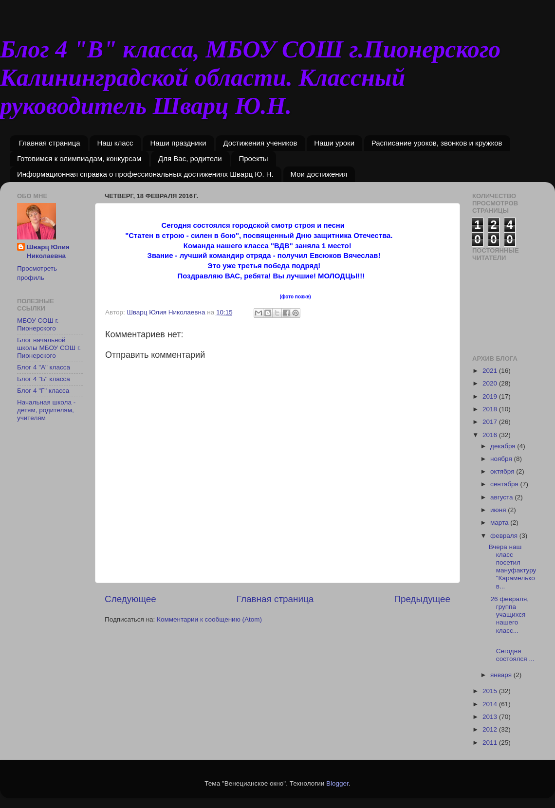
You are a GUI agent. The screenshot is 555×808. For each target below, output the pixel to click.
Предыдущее (422, 599)
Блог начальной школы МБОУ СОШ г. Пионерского (49, 347)
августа (502, 497)
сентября (505, 484)
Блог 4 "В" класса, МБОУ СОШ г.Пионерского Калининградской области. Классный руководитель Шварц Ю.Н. (250, 77)
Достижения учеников (260, 143)
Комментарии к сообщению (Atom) (209, 619)
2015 (490, 691)
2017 (490, 421)
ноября (502, 458)
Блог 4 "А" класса (43, 367)
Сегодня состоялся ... (513, 651)
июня (499, 510)
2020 (490, 383)
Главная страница (49, 143)
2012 (490, 729)
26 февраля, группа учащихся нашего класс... (509, 614)
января (502, 675)
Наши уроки (334, 143)
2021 (490, 370)
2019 (490, 396)
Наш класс (115, 143)
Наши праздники (178, 143)
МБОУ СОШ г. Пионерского (38, 324)
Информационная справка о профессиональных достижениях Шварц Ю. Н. (145, 174)
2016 (490, 435)
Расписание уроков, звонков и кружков (436, 143)
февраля (504, 535)
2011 (490, 742)
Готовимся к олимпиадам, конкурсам (79, 158)
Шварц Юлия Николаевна (48, 251)
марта (500, 522)
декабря (503, 446)
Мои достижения (319, 174)
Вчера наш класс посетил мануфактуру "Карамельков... (512, 566)
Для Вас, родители (190, 158)
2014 (490, 704)
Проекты (253, 158)
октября (503, 471)
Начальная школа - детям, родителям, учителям (46, 410)
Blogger (337, 783)
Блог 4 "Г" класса (43, 390)
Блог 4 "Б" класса (43, 379)
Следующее (130, 599)
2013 (490, 716)
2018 (490, 409)
